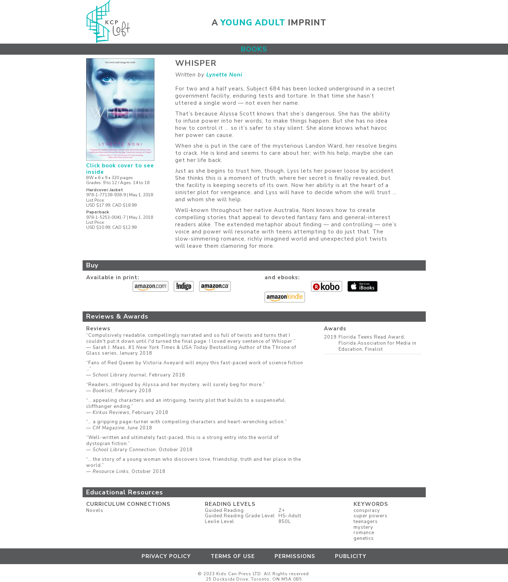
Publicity (350, 556)
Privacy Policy (166, 556)
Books (254, 49)
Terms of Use (233, 556)
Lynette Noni (224, 74)
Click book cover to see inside (120, 166)
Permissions (295, 556)
